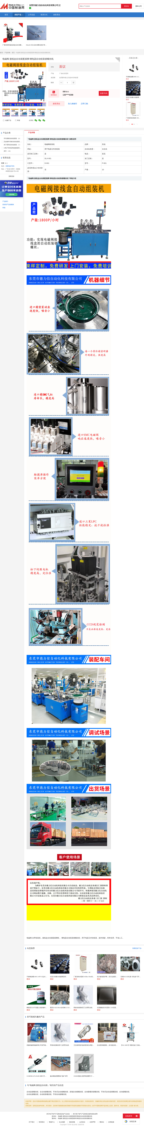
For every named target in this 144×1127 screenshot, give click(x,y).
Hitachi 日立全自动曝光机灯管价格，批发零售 (40, 45)
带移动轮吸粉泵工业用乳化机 (59, 1045)
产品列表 (7, 52)
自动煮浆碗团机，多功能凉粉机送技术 (109, 1045)
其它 (13, 52)
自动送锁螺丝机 (32, 1092)
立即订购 (84, 104)
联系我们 (42, 1122)
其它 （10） (7, 151)
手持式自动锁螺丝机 (60, 1092)
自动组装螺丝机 (46, 1094)
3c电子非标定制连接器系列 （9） (14, 148)
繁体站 (102, 1122)
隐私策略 (72, 1122)
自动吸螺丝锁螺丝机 (92, 1092)
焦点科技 (74, 1124)
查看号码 (103, 93)
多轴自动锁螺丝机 (76, 1092)
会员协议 (82, 1122)
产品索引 (5, 201)
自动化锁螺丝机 (32, 1094)
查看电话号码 (10, 166)
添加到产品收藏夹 (8, 204)
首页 (1, 52)
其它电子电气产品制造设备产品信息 (58, 1114)
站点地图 (62, 1122)
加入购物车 (72, 104)
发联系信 (56, 104)
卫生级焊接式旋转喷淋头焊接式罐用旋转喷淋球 (89, 1045)
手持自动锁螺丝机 (60, 1094)
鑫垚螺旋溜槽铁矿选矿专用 (59, 1076)
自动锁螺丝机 (124, 1092)
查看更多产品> (137, 948)
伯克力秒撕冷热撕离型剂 (134, 97)
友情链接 (111, 1122)
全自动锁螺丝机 (46, 1092)
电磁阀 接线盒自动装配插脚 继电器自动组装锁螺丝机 (75, 1116)
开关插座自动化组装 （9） (12, 138)
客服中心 (52, 1122)
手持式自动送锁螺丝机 (109, 1092)
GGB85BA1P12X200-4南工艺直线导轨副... (40, 1076)
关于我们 (31, 1122)
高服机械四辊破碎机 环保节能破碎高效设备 (41, 1045)
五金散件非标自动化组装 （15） (14, 141)
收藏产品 (7, 120)
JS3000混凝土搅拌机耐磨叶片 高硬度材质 (87, 1076)
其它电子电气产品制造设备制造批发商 (85, 1114)
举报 (17, 120)
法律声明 (92, 1122)
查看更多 (11, 176)
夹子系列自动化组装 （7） (12, 145)
